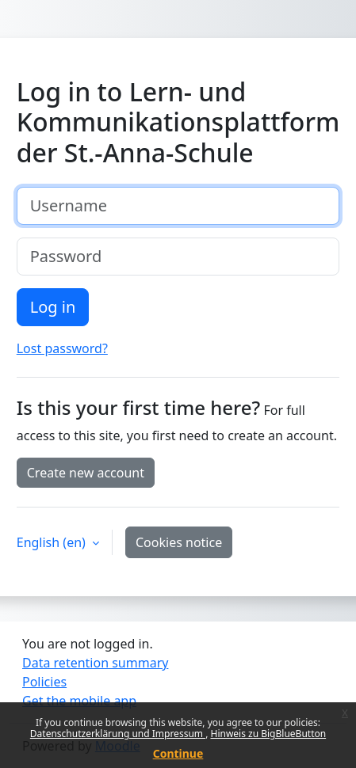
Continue (178, 753)
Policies (44, 681)
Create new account (85, 472)
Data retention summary (95, 662)
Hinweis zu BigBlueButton (268, 733)
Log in (53, 306)
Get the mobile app (79, 700)
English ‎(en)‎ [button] (53, 542)
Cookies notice (179, 542)
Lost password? (62, 348)
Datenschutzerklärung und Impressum (117, 733)
